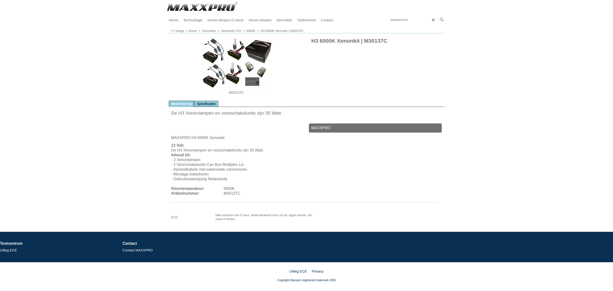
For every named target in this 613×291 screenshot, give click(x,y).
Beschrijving (181, 104)
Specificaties (206, 104)
